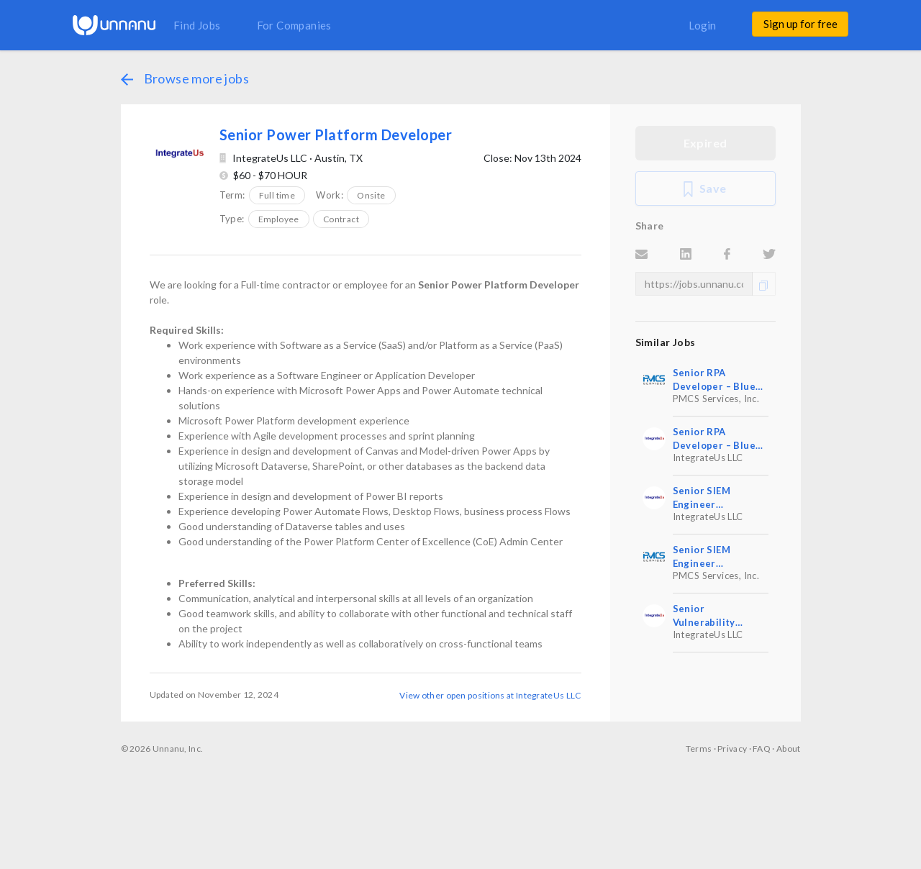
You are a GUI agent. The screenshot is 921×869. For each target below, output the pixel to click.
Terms (699, 748)
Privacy (732, 748)
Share (649, 225)
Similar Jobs (665, 342)
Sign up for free (800, 23)
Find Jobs (197, 25)
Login (702, 25)
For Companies (294, 25)
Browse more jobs (185, 78)
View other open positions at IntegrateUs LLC (490, 695)
